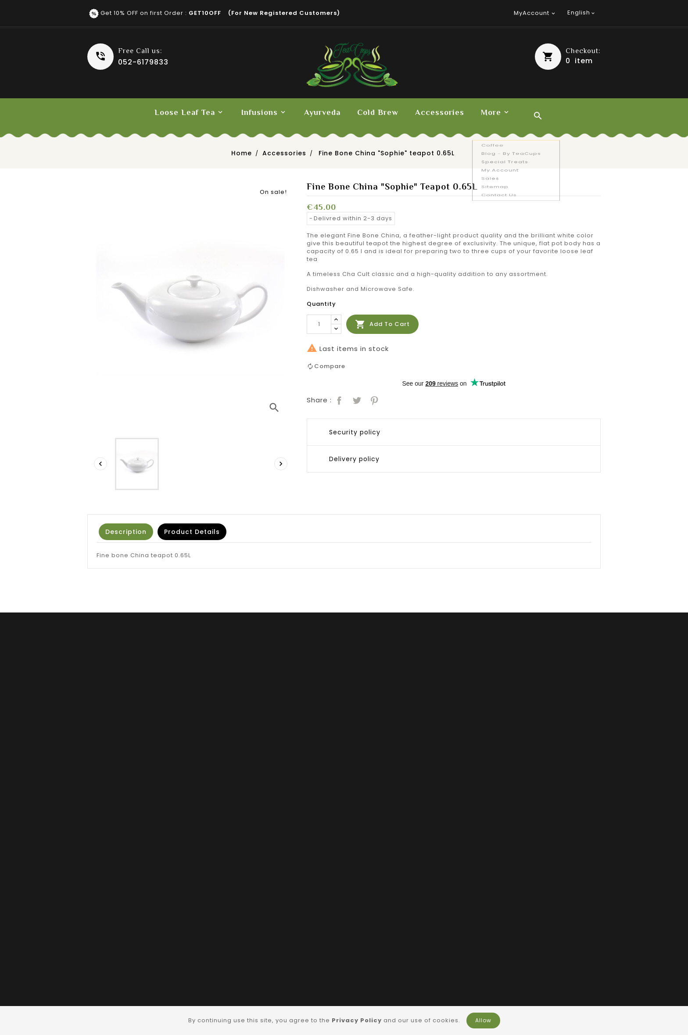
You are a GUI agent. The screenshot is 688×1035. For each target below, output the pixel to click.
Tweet (355, 399)
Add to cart (382, 324)
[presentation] (100, 463)
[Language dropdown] (582, 12)
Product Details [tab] (192, 531)
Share (338, 399)
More (491, 112)
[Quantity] (319, 324)
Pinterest (373, 399)
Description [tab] (126, 531)
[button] (568, 56)
